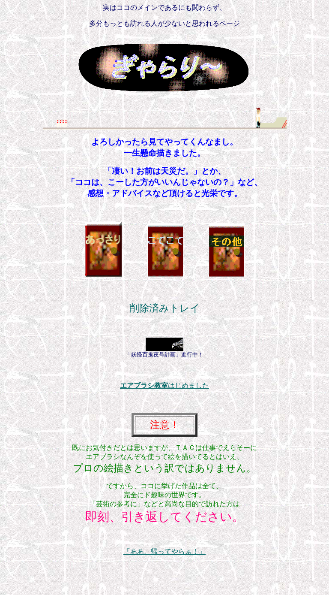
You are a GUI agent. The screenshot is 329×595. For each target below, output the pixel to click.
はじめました (164, 385)
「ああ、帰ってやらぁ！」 (164, 551)
